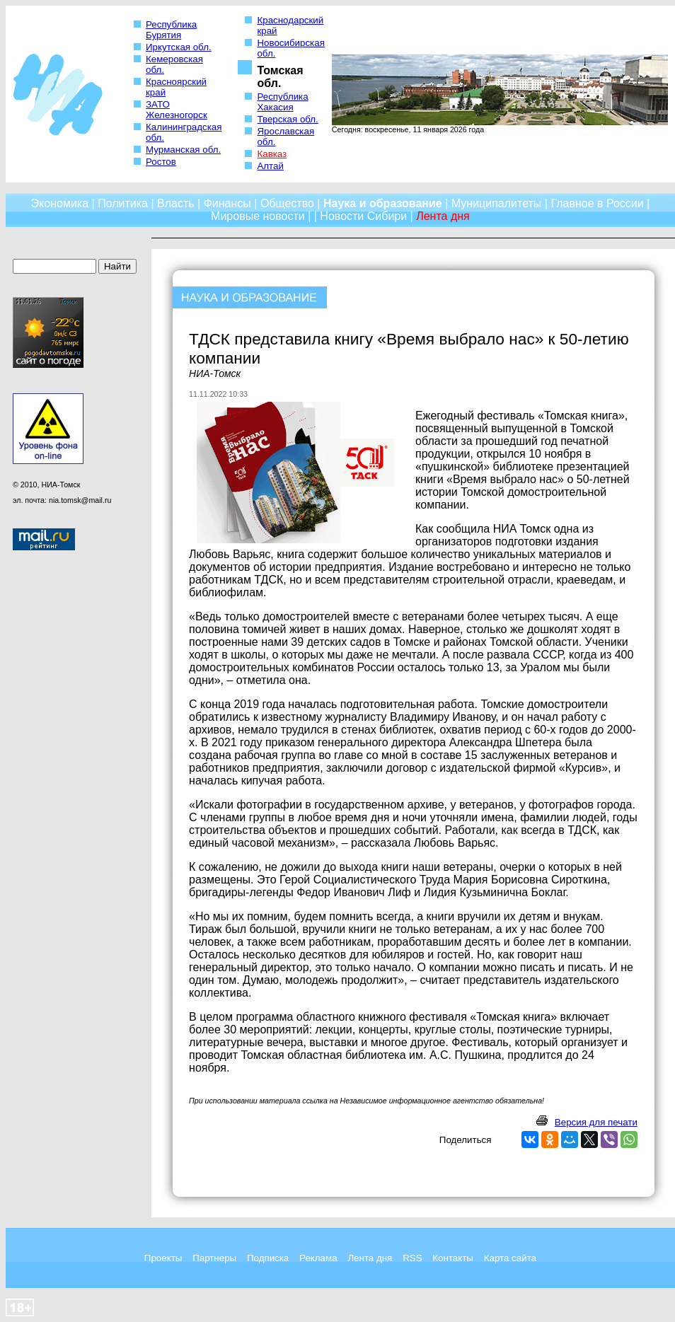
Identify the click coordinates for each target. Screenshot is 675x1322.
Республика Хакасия (282, 101)
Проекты (163, 1258)
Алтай (270, 166)
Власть (176, 203)
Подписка (268, 1258)
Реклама (318, 1258)
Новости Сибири (363, 216)
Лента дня (369, 1258)
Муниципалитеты (496, 203)
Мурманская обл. (183, 149)
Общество (287, 203)
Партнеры (214, 1258)
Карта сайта (510, 1258)
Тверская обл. (287, 119)
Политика (123, 203)
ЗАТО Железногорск (176, 109)
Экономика (60, 203)
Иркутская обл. (179, 47)
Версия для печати (596, 1122)
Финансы (227, 203)
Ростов (161, 161)
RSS (412, 1258)
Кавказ (272, 154)
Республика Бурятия (171, 29)
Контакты (452, 1258)
